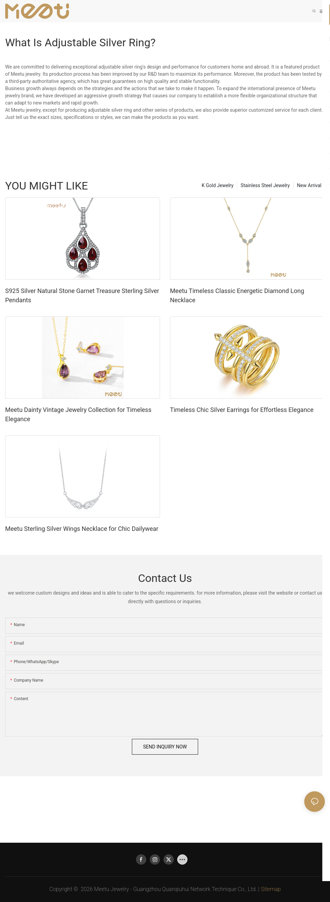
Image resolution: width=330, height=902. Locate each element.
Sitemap (271, 889)
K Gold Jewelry (218, 185)
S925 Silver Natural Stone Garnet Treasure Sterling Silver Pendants (82, 295)
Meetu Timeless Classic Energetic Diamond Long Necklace (237, 295)
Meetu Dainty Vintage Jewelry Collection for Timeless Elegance (78, 414)
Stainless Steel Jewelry (265, 185)
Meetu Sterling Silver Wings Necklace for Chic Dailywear (81, 528)
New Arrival (309, 185)
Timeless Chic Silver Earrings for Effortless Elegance (242, 409)
